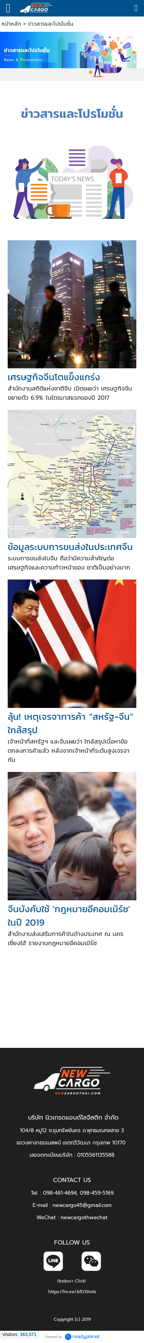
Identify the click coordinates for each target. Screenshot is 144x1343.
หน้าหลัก (11, 24)
